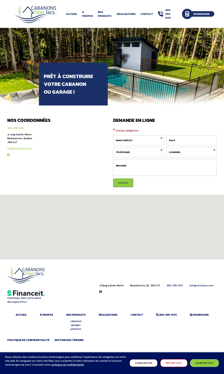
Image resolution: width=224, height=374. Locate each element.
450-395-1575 (15, 128)
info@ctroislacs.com (19, 148)
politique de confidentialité (67, 365)
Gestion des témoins (69, 340)
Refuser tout (174, 363)
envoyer (123, 183)
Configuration (143, 363)
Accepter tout (204, 363)
